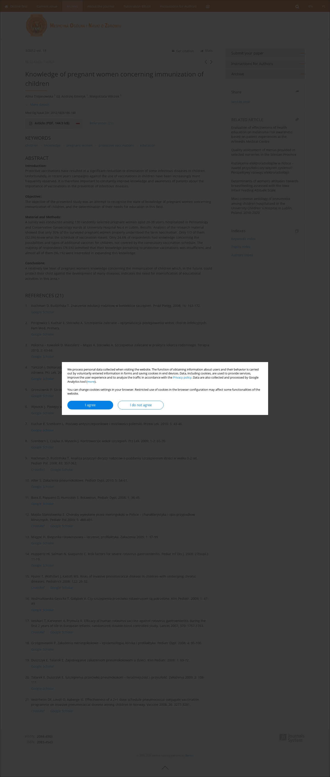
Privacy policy (182, 377)
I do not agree (141, 405)
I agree (90, 405)
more (91, 382)
